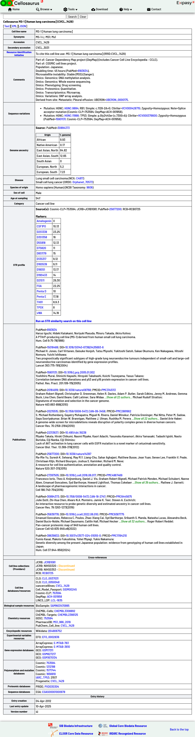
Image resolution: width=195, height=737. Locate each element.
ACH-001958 (54, 596)
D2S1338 (42, 231)
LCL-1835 (56, 600)
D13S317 (41, 259)
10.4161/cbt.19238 (75, 432)
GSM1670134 (49, 657)
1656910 (51, 674)
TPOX (40, 307)
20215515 (52, 411)
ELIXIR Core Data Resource (76, 733)
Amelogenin (44, 221)
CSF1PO (41, 226)
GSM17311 (47, 650)
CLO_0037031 (50, 578)
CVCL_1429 (62, 585)
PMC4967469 (114, 475)
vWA (39, 313)
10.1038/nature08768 (78, 390)
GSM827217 (49, 654)
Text (7, 26)
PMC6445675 (124, 496)
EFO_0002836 (50, 637)
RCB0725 (47, 573)
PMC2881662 (123, 411)
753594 (56, 593)
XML (14, 26)
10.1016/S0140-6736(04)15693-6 (84, 347)
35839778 (53, 514)
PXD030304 (52, 686)
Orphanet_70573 (83, 182)
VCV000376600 (147, 115)
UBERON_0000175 (117, 99)
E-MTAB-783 (61, 643)
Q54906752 (55, 631)
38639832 (53, 535)
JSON (22, 26)
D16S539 (42, 264)
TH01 (40, 302)
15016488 (52, 347)
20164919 (52, 390)
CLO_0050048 (50, 582)
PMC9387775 (116, 514)
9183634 (83, 70)
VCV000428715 (131, 108)
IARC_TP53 (42, 677)
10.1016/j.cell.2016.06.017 (81, 475)
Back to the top (179, 729)
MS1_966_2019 (62, 622)
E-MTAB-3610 (62, 646)
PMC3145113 (109, 390)
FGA (39, 286)
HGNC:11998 (71, 115)
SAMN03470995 (59, 605)
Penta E (41, 296)
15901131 (61, 119)
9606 (90, 187)
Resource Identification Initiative (19, 54)
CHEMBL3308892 (64, 611)
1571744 (51, 670)
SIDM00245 (70, 589)
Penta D (41, 291)
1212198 (50, 666)
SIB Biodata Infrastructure (75, 726)
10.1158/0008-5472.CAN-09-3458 (85, 411)
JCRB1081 (50, 562)
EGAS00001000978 (53, 692)
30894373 (64, 127)
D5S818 (41, 242)
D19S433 (42, 275)
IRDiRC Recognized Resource (127, 733)
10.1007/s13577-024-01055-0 (83, 535)
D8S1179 (41, 253)
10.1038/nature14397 (78, 454)
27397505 (53, 475)
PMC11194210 (119, 535)
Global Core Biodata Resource (128, 726)
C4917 (79, 178)
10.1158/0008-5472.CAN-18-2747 (85, 496)
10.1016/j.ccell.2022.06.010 (82, 514)
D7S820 (41, 248)
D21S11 (40, 280)
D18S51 (41, 269)
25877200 (115, 209)
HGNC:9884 (71, 108)
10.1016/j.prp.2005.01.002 (79, 372)
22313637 (52, 432)
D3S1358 (42, 237)
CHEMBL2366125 (68, 614)
